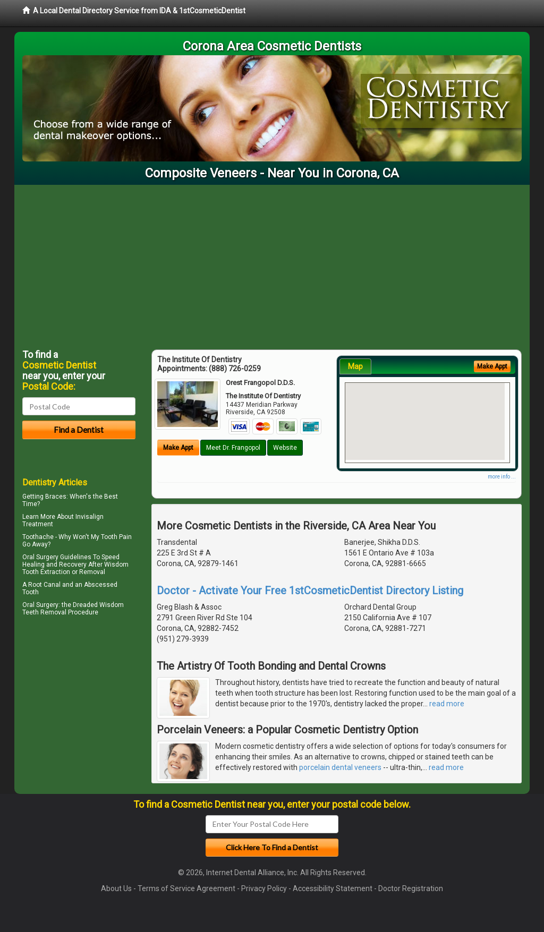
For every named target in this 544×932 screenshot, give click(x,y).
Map (355, 366)
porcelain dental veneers (340, 767)
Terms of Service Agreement (186, 888)
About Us (116, 888)
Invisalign (89, 516)
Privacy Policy (264, 888)
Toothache (38, 537)
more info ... (502, 477)
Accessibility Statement (332, 888)
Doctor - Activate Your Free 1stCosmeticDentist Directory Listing (310, 590)
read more (446, 703)
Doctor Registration (410, 888)
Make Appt (178, 447)
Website (285, 447)
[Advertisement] (272, 264)
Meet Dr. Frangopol (233, 447)
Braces (55, 496)
